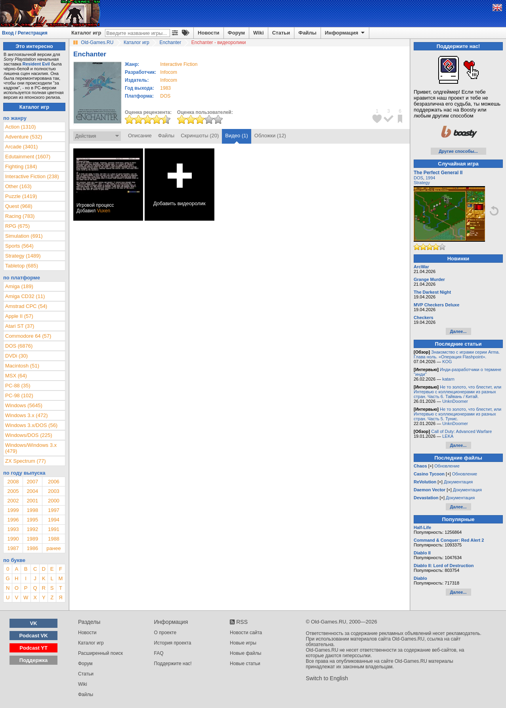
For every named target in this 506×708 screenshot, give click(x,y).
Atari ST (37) (19, 326)
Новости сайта (246, 632)
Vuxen (104, 211)
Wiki (258, 33)
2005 (13, 491)
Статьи (281, 33)
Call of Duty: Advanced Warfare (461, 431)
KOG (447, 361)
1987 (13, 548)
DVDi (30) (16, 356)
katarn (448, 379)
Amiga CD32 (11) (25, 296)
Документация (458, 481)
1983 (165, 88)
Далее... (458, 331)
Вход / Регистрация (25, 33)
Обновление (447, 466)
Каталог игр (86, 33)
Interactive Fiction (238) (32, 176)
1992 (32, 529)
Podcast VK (33, 636)
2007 (32, 482)
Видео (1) (236, 136)
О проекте (165, 632)
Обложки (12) (270, 136)
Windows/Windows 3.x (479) (31, 448)
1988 (53, 539)
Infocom (168, 72)
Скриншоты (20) (200, 136)
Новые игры (243, 643)
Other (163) (18, 186)
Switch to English (327, 678)
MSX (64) (16, 376)
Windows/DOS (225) (28, 435)
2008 (13, 482)
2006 (53, 482)
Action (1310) (20, 127)
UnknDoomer (455, 401)
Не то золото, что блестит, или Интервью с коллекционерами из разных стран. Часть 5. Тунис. (457, 414)
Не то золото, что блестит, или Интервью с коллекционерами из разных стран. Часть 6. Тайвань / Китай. (457, 392)
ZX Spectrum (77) (25, 461)
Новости (209, 33)
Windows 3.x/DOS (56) (31, 425)
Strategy (422, 182)
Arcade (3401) (21, 147)
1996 (13, 520)
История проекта (172, 643)
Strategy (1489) (23, 256)
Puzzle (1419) (21, 196)
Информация (345, 33)
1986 (32, 548)
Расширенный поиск (100, 653)
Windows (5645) (23, 405)
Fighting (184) (21, 166)
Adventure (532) (23, 137)
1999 (13, 510)
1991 (53, 529)
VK (33, 623)
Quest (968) (18, 206)
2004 (32, 491)
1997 (53, 510)
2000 (53, 501)
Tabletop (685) (21, 266)
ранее (53, 548)
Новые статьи (245, 663)
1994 (53, 520)
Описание (140, 136)
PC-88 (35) (18, 386)
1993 (13, 529)
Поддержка (33, 660)
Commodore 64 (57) (28, 336)
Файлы (307, 33)
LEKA (447, 436)
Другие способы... (458, 151)
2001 (32, 501)
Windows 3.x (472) (26, 415)
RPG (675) (17, 226)
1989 (32, 539)
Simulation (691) (24, 236)
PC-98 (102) (19, 395)
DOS (418, 177)
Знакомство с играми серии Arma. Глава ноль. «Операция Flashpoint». (457, 354)
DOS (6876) (18, 346)
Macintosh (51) (22, 366)
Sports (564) (19, 246)
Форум (236, 33)
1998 (32, 510)
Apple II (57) (19, 316)
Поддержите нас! (173, 663)
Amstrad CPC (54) (26, 306)
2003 (53, 491)
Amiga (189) (19, 286)
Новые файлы (245, 653)
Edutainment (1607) (27, 157)
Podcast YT (33, 648)
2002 (13, 501)
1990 (13, 539)
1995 (32, 520)
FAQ (159, 653)
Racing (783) (19, 216)
